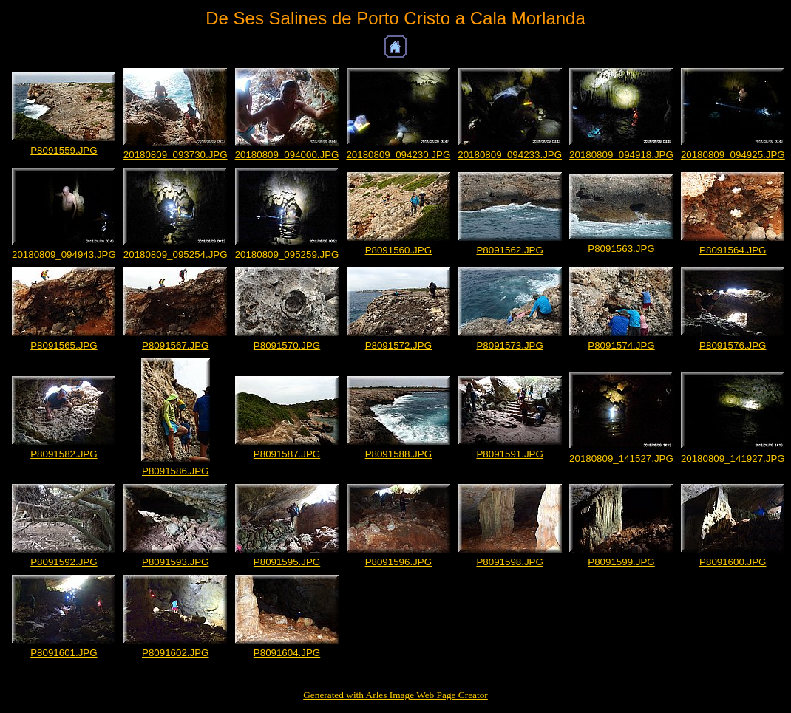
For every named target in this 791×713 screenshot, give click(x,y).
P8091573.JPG (509, 345)
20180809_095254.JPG (175, 254)
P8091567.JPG (175, 345)
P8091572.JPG (398, 345)
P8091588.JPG (398, 454)
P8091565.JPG (63, 345)
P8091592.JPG (63, 561)
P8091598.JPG (509, 561)
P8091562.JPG (509, 250)
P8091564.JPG (732, 250)
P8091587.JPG (287, 454)
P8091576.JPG (732, 345)
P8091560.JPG (398, 250)
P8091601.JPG (63, 652)
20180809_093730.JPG (175, 154)
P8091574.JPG (621, 345)
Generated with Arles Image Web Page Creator (395, 694)
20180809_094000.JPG (287, 154)
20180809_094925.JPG (733, 154)
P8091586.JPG (175, 471)
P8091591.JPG (509, 454)
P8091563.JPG (621, 248)
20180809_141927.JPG (733, 458)
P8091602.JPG (175, 652)
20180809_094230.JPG (398, 154)
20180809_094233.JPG (510, 154)
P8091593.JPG (175, 561)
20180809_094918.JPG (621, 154)
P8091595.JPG (287, 561)
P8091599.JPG (621, 561)
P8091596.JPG (398, 561)
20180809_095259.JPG (287, 254)
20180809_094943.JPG (64, 254)
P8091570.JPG (287, 345)
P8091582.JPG (63, 454)
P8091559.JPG (63, 150)
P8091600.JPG (732, 561)
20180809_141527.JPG (621, 458)
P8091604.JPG (287, 652)
